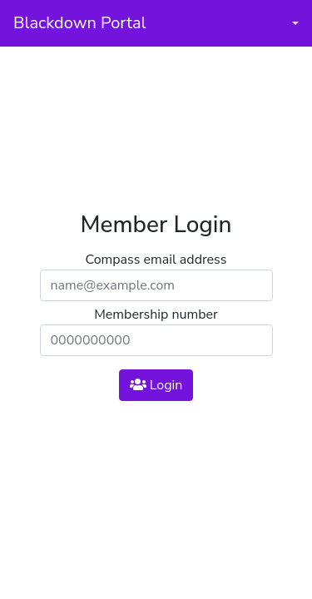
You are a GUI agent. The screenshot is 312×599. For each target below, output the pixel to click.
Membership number (156, 314)
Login (156, 385)
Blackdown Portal (79, 23)
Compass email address (155, 259)
